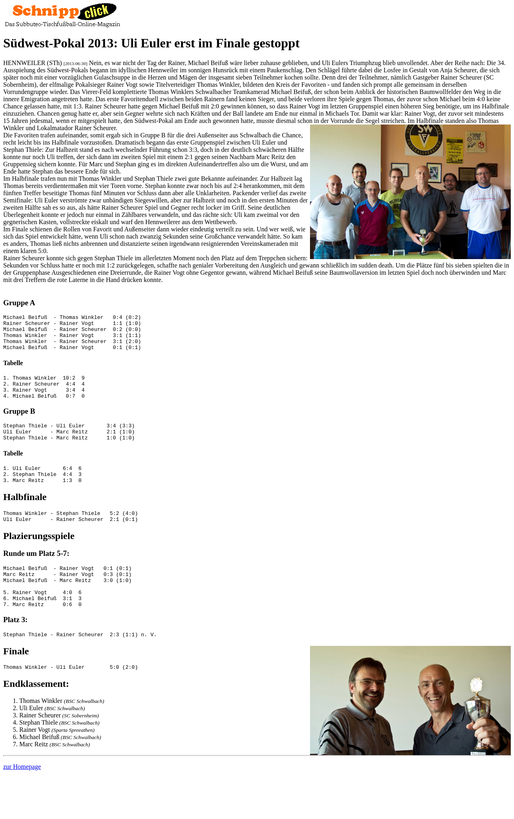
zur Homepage (22, 798)
